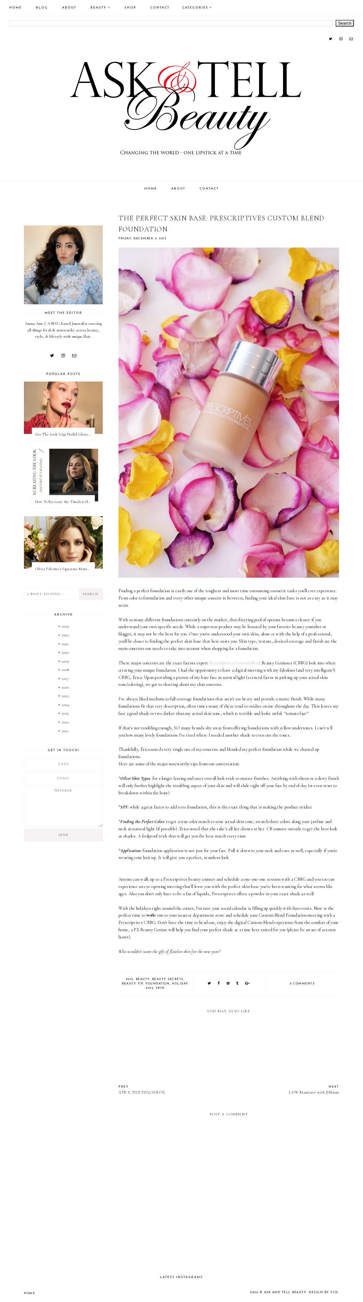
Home (15, 7)
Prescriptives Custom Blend (235, 663)
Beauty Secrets (167, 979)
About (69, 7)
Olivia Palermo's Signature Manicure (64, 569)
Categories (195, 7)
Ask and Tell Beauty (287, 1292)
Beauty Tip (132, 983)
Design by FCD (324, 1292)
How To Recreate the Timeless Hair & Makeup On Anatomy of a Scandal (65, 501)
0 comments (302, 983)
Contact (160, 7)
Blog (42, 7)
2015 (129, 979)
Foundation (158, 983)
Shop (130, 7)
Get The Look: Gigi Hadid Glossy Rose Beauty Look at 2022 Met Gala (65, 434)
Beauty (98, 7)
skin (160, 988)
